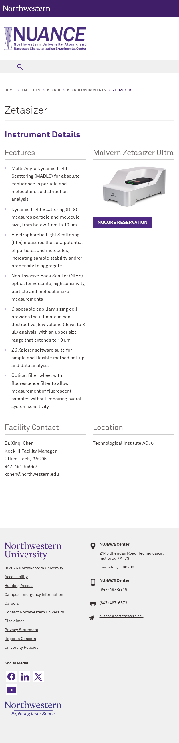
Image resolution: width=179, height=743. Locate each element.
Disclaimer (14, 621)
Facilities (31, 90)
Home (10, 90)
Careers (12, 604)
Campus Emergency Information (34, 595)
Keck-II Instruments (86, 90)
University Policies (21, 648)
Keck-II (53, 90)
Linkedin (24, 676)
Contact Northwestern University (34, 612)
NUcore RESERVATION (123, 222)
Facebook (11, 676)
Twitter (38, 676)
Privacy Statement (21, 630)
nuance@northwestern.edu (122, 616)
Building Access (19, 586)
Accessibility (16, 577)
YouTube (11, 689)
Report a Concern (20, 639)
